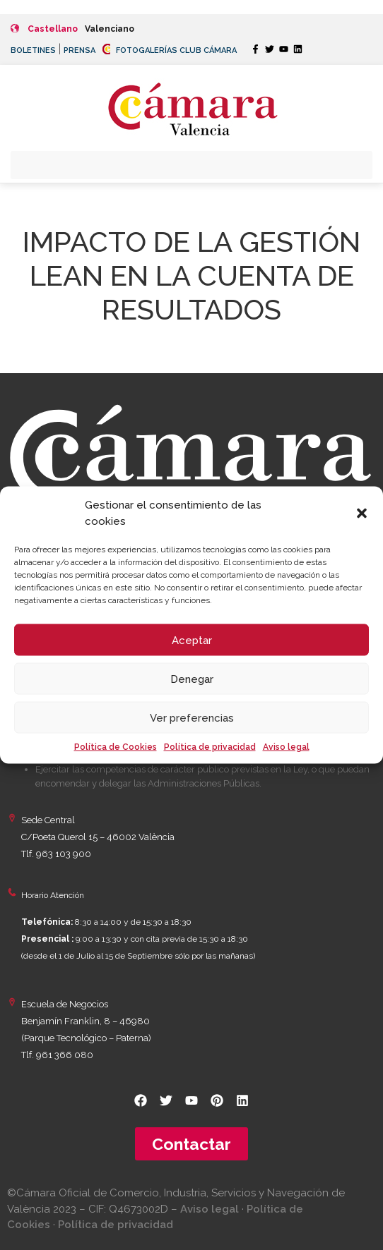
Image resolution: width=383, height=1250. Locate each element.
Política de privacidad (210, 747)
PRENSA (79, 50)
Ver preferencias (192, 717)
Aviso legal (286, 747)
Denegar (191, 678)
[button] (362, 513)
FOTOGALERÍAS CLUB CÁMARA (169, 50)
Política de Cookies (115, 747)
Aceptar (192, 639)
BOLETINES (33, 50)
